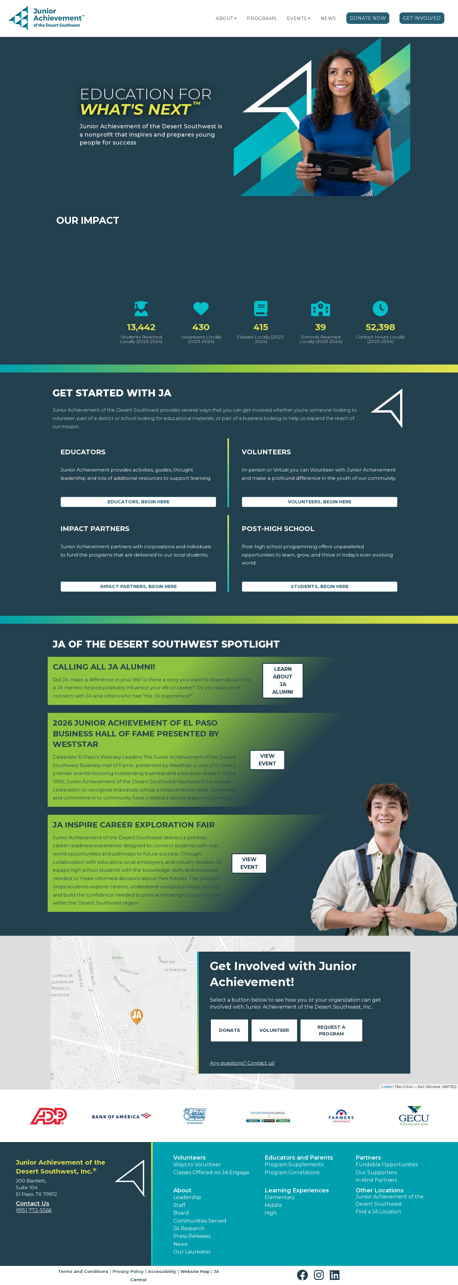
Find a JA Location (378, 1212)
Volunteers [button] (189, 1158)
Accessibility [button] (162, 1271)
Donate (229, 1030)
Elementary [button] (280, 1197)
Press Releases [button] (192, 1236)
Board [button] (181, 1213)
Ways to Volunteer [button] (197, 1164)
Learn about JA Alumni (282, 680)
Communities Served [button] (199, 1221)
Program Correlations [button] (292, 1172)
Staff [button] (179, 1205)
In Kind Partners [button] (376, 1180)
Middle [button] (273, 1205)
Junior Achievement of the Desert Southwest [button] (390, 1200)
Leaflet (386, 1087)
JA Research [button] (189, 1228)
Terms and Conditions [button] (83, 1271)
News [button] (180, 1244)
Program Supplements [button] (294, 1164)
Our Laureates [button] (192, 1252)
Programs (261, 18)
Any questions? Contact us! (242, 1063)
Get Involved (422, 18)
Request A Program (331, 1030)
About (224, 18)
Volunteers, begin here (319, 502)
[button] (235, 18)
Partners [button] (368, 1158)
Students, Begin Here (320, 586)
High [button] (271, 1213)
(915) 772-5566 (34, 1210)
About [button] (182, 1190)
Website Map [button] (195, 1271)
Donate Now (368, 18)
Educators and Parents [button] (299, 1158)
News (328, 18)
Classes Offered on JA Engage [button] (211, 1172)
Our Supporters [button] (376, 1172)
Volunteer (274, 1030)
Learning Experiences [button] (297, 1190)
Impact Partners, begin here (138, 586)
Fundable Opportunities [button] (387, 1164)
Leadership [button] (187, 1197)
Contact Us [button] (32, 1203)
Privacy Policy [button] (128, 1271)
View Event (267, 759)
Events (297, 18)
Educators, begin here (139, 502)
